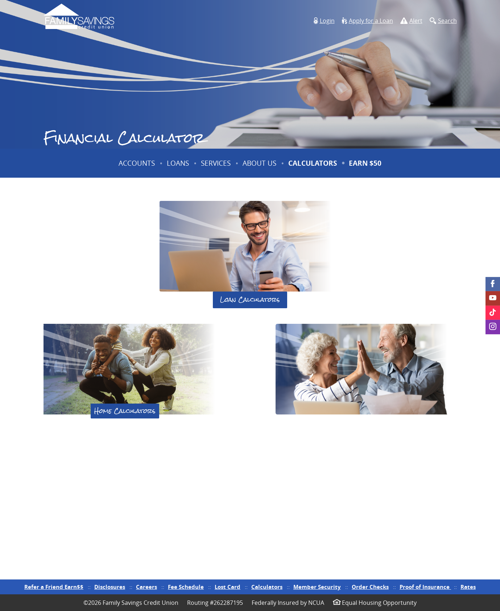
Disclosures (109, 587)
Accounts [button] (137, 163)
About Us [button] (259, 163)
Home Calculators (125, 410)
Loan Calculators (250, 299)
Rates (468, 587)
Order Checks (370, 587)
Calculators (312, 163)
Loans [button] (178, 163)
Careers (146, 587)
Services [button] (216, 163)
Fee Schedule (186, 587)
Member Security (317, 587)
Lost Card (227, 587)
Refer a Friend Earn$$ (53, 587)
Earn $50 (366, 168)
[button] (324, 21)
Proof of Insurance (425, 587)
